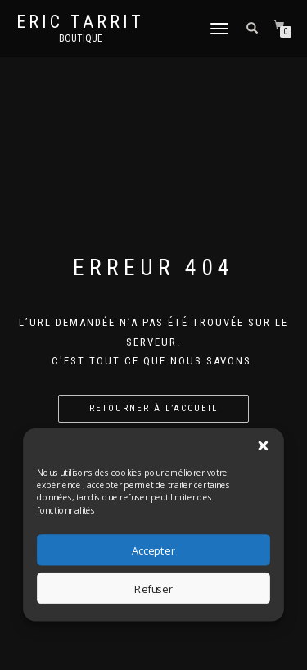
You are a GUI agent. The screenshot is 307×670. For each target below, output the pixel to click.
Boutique (80, 38)
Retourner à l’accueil (153, 408)
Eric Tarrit (80, 22)
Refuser (153, 588)
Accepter (153, 550)
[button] (263, 446)
